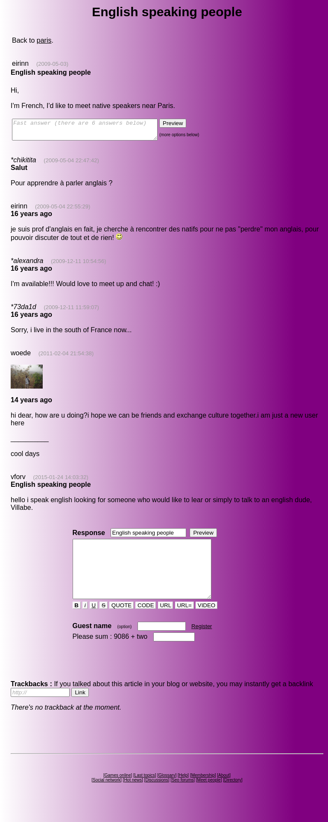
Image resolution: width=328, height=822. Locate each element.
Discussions (156, 795)
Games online (118, 790)
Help (183, 790)
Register (201, 641)
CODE (145, 620)
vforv (18, 480)
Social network (106, 795)
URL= (184, 620)
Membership (203, 790)
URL (165, 620)
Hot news (133, 795)
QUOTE (121, 620)
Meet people (209, 795)
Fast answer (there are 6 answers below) (93, 131)
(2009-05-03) (52, 64)
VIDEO (206, 620)
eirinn (20, 63)
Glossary (166, 790)
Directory (232, 795)
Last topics (145, 790)
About (223, 790)
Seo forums (182, 795)
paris (44, 40)
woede (21, 356)
